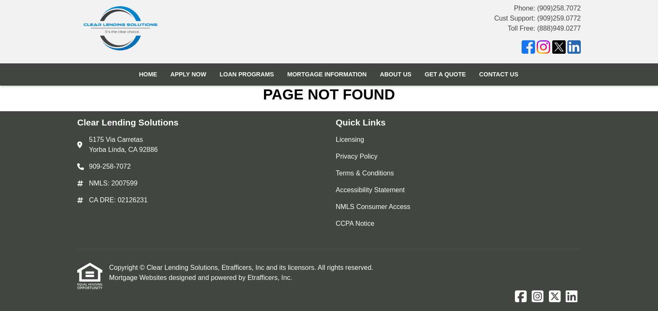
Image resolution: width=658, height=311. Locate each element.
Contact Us (498, 74)
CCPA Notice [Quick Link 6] (355, 223)
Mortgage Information (326, 74)
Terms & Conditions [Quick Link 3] (365, 173)
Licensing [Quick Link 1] (350, 139)
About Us (395, 74)
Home (148, 74)
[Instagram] (543, 48)
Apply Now (188, 74)
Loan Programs (246, 74)
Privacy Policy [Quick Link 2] (357, 156)
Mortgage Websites (139, 277)
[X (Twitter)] (559, 48)
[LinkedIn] (574, 48)
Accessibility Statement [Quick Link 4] (370, 189)
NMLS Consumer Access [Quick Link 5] (373, 206)
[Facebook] (528, 48)
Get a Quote (445, 74)
